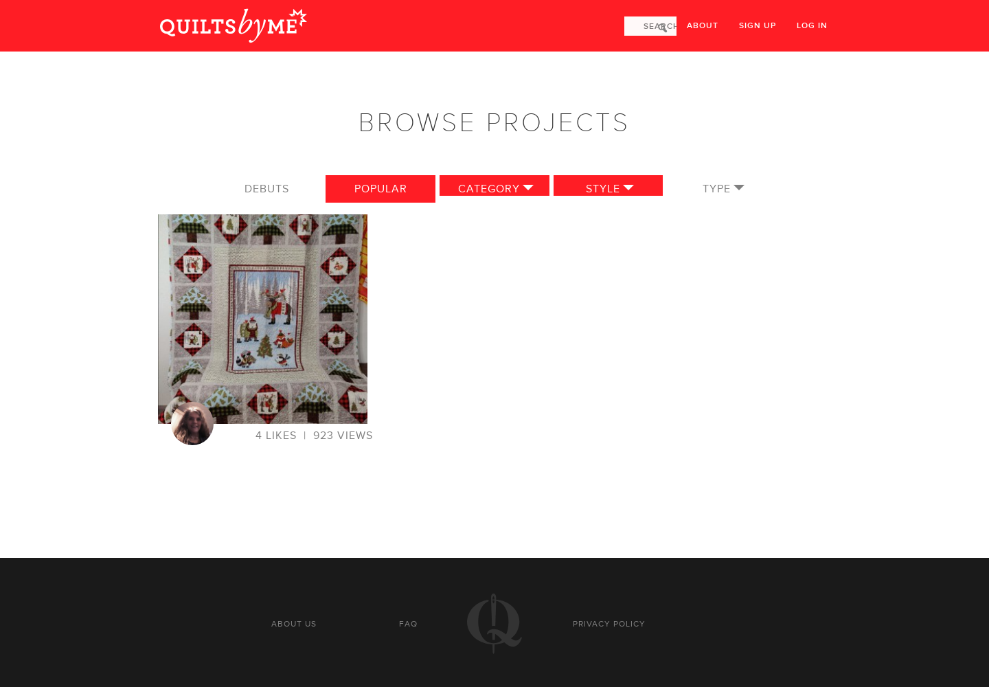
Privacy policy (609, 624)
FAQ (408, 624)
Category (489, 189)
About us (294, 624)
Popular (380, 189)
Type (717, 189)
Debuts (267, 189)
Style (603, 189)
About (702, 26)
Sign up (757, 26)
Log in (812, 26)
